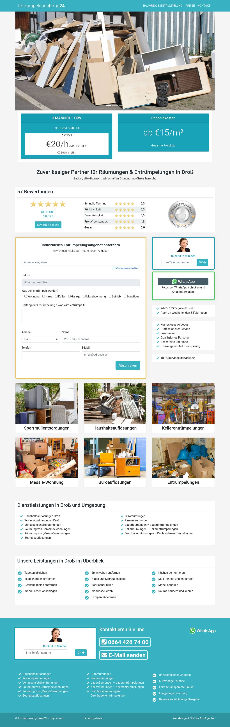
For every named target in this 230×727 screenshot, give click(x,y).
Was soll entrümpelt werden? (40, 290)
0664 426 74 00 (125, 642)
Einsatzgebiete (93, 718)
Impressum (57, 718)
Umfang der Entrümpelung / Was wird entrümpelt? (53, 305)
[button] (30, 60)
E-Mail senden (124, 655)
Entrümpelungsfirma (41, 5)
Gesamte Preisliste (163, 145)
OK (202, 262)
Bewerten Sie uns (48, 224)
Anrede (26, 332)
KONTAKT (204, 5)
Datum (26, 275)
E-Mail (86, 347)
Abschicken (128, 365)
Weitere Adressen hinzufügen (126, 268)
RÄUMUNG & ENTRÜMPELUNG (163, 5)
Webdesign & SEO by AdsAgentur (193, 718)
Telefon (26, 347)
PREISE (190, 5)
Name (65, 332)
